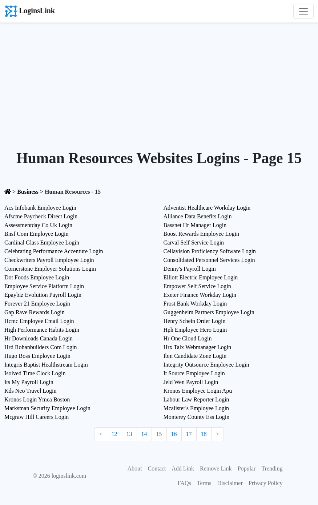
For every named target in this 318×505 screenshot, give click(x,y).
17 (189, 434)
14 (144, 434)
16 (174, 434)
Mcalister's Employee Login (196, 408)
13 (129, 434)
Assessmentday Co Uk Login (38, 225)
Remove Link (216, 468)
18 (204, 434)
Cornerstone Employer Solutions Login (50, 269)
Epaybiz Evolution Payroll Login (42, 295)
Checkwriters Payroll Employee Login (49, 260)
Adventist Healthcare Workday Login (207, 208)
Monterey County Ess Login (197, 417)
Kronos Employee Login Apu (198, 391)
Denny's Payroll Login (190, 269)
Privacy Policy (266, 483)
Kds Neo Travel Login (30, 391)
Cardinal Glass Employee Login (41, 242)
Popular (247, 468)
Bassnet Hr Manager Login (195, 225)
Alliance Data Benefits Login (198, 216)
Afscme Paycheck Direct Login (40, 216)
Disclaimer (230, 483)
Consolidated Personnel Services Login (209, 260)
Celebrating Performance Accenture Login (53, 251)
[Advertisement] (159, 77)
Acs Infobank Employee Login (40, 208)
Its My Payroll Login (28, 382)
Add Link (183, 468)
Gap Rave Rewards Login (34, 312)
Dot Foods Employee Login (36, 277)
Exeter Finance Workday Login (200, 295)
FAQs (184, 483)
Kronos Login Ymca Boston (37, 399)
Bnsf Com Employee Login (36, 234)
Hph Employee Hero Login (195, 330)
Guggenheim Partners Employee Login (209, 312)
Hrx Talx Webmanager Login (198, 347)
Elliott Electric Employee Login (201, 277)
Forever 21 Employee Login (37, 303)
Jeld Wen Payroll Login (191, 382)
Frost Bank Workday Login (195, 303)
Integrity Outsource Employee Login (206, 364)
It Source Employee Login (194, 373)
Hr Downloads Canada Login (38, 338)
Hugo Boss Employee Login (37, 356)
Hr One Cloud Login (188, 338)
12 (114, 434)
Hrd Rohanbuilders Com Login (40, 347)
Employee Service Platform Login (44, 286)
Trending (271, 468)
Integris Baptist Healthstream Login (46, 364)
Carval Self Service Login (194, 242)
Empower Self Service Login (197, 286)
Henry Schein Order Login (195, 321)
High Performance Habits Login (41, 330)
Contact (157, 468)
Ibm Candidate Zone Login (195, 356)
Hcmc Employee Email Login (39, 321)
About (135, 468)
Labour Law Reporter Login (196, 399)
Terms (204, 483)
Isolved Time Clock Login (34, 373)
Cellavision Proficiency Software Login (210, 251)
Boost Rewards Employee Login (201, 234)
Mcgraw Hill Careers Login (36, 417)
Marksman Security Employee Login (47, 408)
